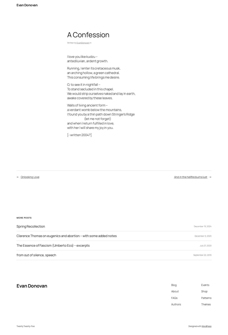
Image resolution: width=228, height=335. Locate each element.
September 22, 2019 (202, 255)
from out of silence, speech (36, 255)
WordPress (206, 326)
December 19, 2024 (202, 226)
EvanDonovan (83, 42)
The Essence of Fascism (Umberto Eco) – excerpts (53, 245)
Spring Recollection (31, 226)
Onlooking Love (30, 177)
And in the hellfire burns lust (190, 177)
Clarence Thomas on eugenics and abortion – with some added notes (67, 236)
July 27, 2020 (205, 245)
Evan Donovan (27, 5)
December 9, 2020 (203, 236)
